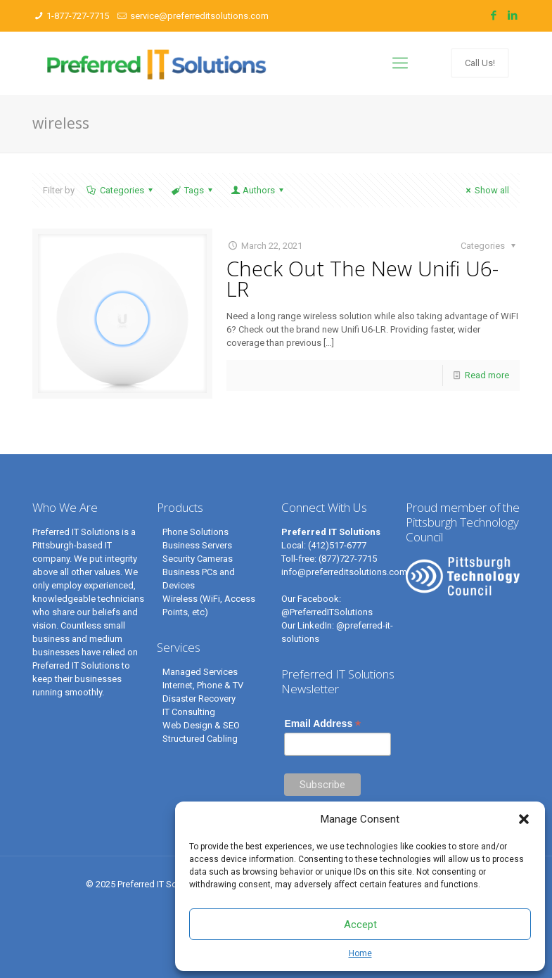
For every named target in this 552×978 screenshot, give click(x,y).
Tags (193, 190)
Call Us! (480, 63)
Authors (258, 190)
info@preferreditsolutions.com (344, 572)
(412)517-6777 (337, 545)
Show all (485, 190)
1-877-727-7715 (77, 16)
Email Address (322, 724)
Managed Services (200, 672)
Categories (121, 190)
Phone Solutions (195, 532)
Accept (360, 924)
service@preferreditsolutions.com (199, 16)
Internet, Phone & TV (202, 685)
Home (360, 953)
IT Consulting (188, 712)
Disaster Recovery (199, 698)
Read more (487, 375)
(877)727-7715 (348, 558)
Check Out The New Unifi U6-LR (362, 278)
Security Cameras (197, 558)
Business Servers (197, 545)
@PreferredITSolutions (327, 612)
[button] (524, 819)
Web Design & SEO (201, 725)
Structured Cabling (200, 738)
